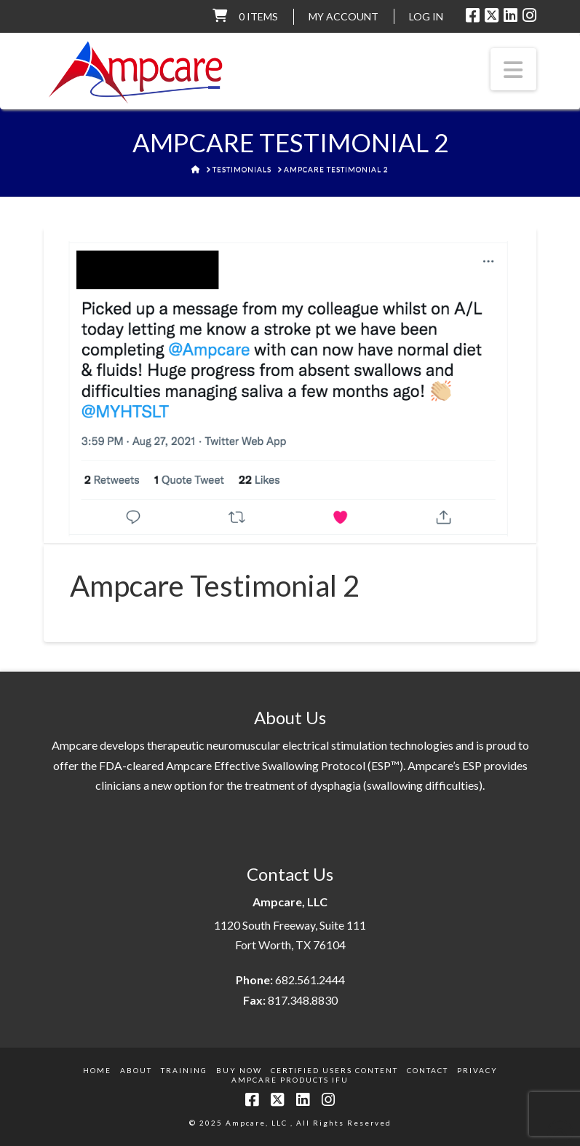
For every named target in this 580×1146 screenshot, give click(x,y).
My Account (343, 16)
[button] (513, 69)
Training (184, 1070)
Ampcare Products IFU (290, 1079)
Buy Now (239, 1070)
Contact (427, 1070)
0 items (258, 16)
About (136, 1070)
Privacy (477, 1070)
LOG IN (426, 16)
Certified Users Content (334, 1070)
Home (97, 1070)
